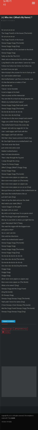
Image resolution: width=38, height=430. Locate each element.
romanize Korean (8, 321)
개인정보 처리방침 (7, 421)
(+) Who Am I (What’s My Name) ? (17, 17)
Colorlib (13, 418)
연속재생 (6, 332)
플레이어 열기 (7, 329)
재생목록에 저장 (21, 329)
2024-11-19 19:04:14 (9, 20)
